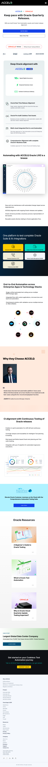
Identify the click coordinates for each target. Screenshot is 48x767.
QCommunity (6, 728)
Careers (5, 742)
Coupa (4, 719)
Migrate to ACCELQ (7, 686)
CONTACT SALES (24, 667)
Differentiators (6, 681)
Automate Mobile (7, 696)
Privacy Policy (6, 733)
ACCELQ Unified (7, 699)
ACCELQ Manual (7, 697)
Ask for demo (24, 31)
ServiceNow (6, 712)
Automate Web (6, 692)
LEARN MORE (12, 644)
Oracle (4, 710)
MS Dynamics (6, 713)
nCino (4, 706)
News (4, 740)
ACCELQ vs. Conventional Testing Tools (12, 685)
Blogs (4, 724)
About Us (5, 739)
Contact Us (6, 747)
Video (4, 726)
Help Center (6, 730)
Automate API (6, 694)
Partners (5, 744)
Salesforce (5, 705)
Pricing (4, 731)
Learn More (24, 505)
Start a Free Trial (24, 35)
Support (5, 746)
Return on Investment (8, 683)
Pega (4, 715)
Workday (5, 708)
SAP (4, 717)
